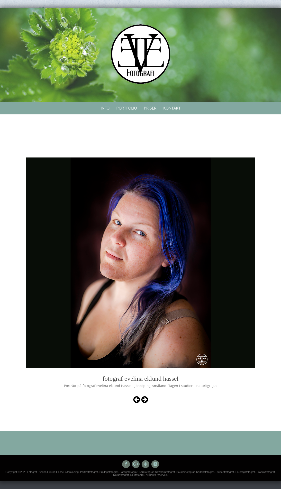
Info (105, 108)
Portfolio (126, 108)
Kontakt (172, 108)
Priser (150, 108)
